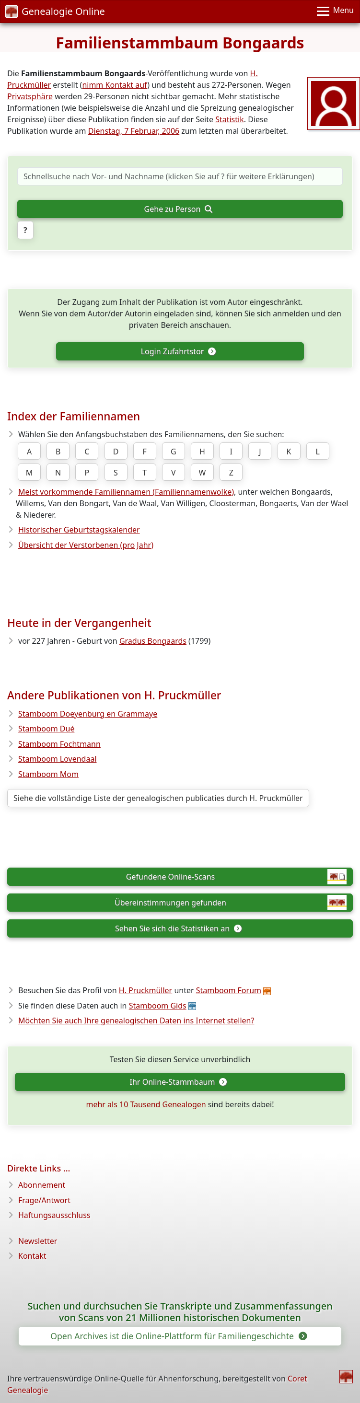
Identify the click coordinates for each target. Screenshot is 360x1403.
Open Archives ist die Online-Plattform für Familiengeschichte (178, 1336)
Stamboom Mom (48, 774)
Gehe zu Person (178, 209)
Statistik (229, 119)
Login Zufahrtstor (178, 351)
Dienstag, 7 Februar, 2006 (133, 131)
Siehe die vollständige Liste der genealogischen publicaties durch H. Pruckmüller (158, 798)
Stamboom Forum (228, 990)
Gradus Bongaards (152, 641)
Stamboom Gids (157, 1005)
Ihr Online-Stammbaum (178, 1082)
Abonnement (41, 1185)
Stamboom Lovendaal (57, 759)
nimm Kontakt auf (114, 85)
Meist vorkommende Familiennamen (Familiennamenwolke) (126, 492)
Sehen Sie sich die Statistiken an (178, 928)
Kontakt (32, 1256)
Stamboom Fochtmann (59, 744)
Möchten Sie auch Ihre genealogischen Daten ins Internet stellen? (136, 1020)
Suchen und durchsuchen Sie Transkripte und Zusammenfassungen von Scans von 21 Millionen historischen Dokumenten (179, 1311)
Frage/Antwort (44, 1200)
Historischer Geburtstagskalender (79, 529)
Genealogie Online (55, 11)
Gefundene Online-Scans (236, 876)
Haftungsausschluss (54, 1215)
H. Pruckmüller (145, 990)
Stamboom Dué (46, 728)
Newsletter (37, 1241)
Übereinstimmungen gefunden (231, 902)
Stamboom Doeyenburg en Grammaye (87, 713)
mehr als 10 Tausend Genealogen (146, 1104)
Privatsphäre (30, 96)
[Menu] (335, 11)
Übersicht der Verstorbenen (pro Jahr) (85, 545)
